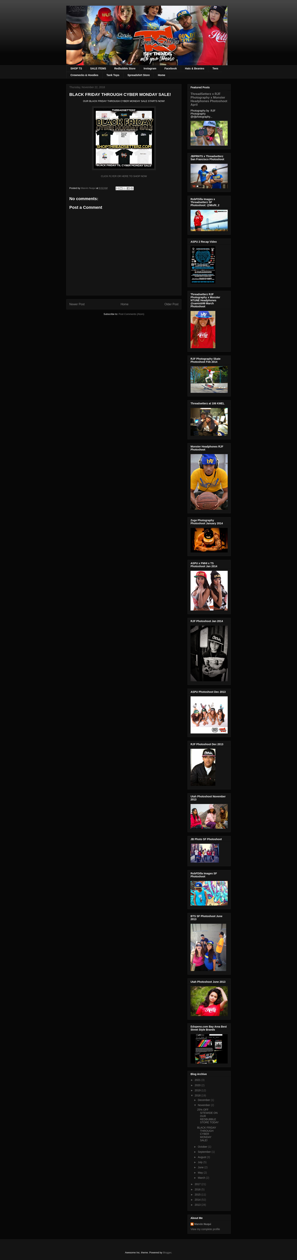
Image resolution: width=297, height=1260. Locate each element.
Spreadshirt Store (138, 75)
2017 (198, 1184)
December (204, 1100)
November (204, 1105)
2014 (198, 1199)
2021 (198, 1079)
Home (161, 75)
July (200, 1162)
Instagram (150, 68)
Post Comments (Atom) (131, 314)
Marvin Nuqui (202, 1224)
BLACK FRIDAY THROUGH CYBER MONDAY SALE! (206, 1134)
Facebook (170, 68)
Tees (215, 68)
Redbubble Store (124, 68)
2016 (198, 1189)
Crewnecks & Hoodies (84, 75)
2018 (198, 1095)
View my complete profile (205, 1229)
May (200, 1172)
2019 (198, 1090)
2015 (198, 1194)
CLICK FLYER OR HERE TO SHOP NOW (124, 176)
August (202, 1157)
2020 (198, 1085)
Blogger (167, 1252)
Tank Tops (112, 75)
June (201, 1167)
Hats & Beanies (194, 68)
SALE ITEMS (98, 68)
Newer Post (77, 304)
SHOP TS (76, 68)
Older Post (171, 304)
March (202, 1177)
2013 (198, 1204)
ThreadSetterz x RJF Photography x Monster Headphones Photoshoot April (209, 99)
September (204, 1151)
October (203, 1146)
